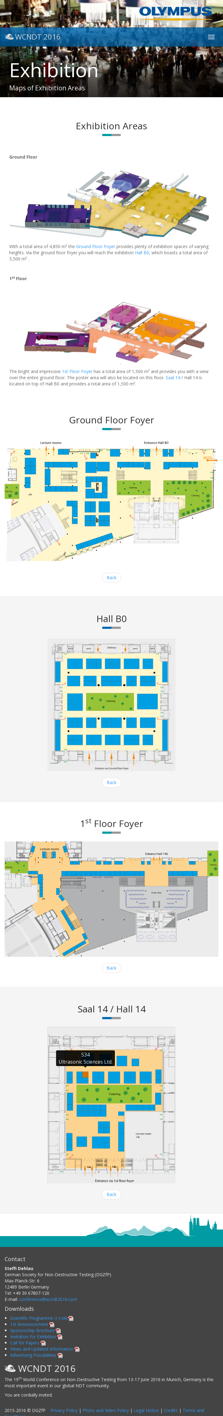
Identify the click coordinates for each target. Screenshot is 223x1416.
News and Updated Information (44, 1349)
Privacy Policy (64, 1410)
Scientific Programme (41, 1318)
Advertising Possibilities (36, 1355)
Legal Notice (146, 1410)
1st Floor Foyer (77, 371)
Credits (171, 1410)
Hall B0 (142, 252)
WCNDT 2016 (33, 36)
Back (111, 577)
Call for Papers (28, 1343)
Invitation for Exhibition (36, 1336)
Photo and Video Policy (106, 1410)
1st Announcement (32, 1324)
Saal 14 (173, 377)
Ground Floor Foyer (95, 246)
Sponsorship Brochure (35, 1330)
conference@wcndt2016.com (48, 1299)
